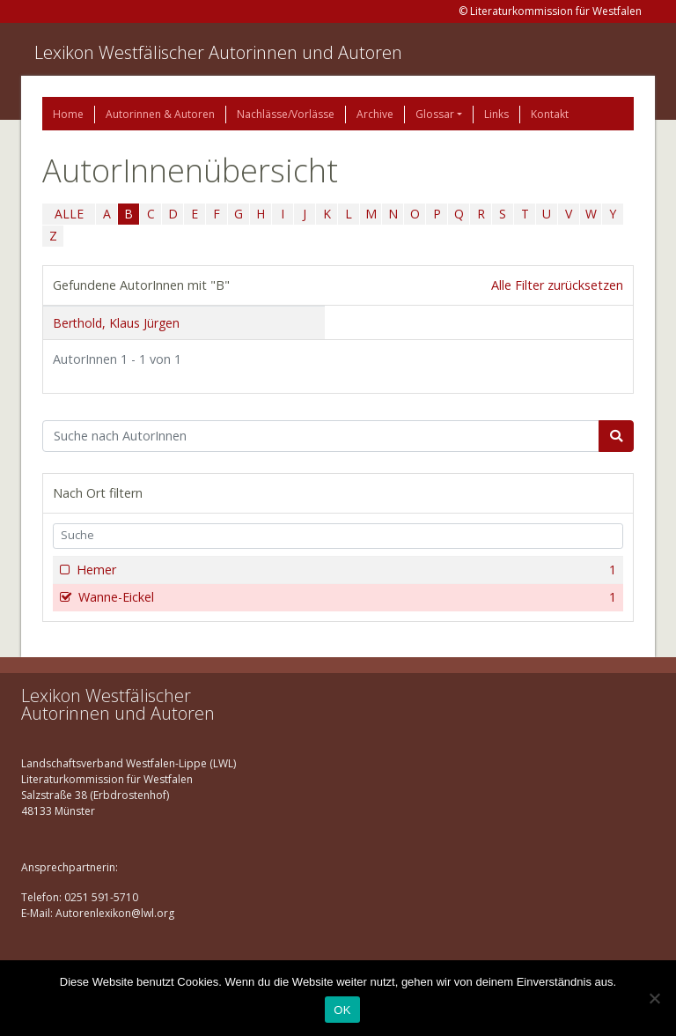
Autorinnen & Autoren (160, 114)
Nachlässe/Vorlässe (285, 114)
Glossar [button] (434, 114)
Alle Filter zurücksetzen (557, 285)
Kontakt (550, 114)
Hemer (344, 570)
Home (68, 114)
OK (342, 1010)
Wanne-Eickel (345, 597)
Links (496, 114)
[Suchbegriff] (320, 436)
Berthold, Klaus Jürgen (116, 322)
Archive (374, 114)
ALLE (69, 213)
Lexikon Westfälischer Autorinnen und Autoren (218, 52)
